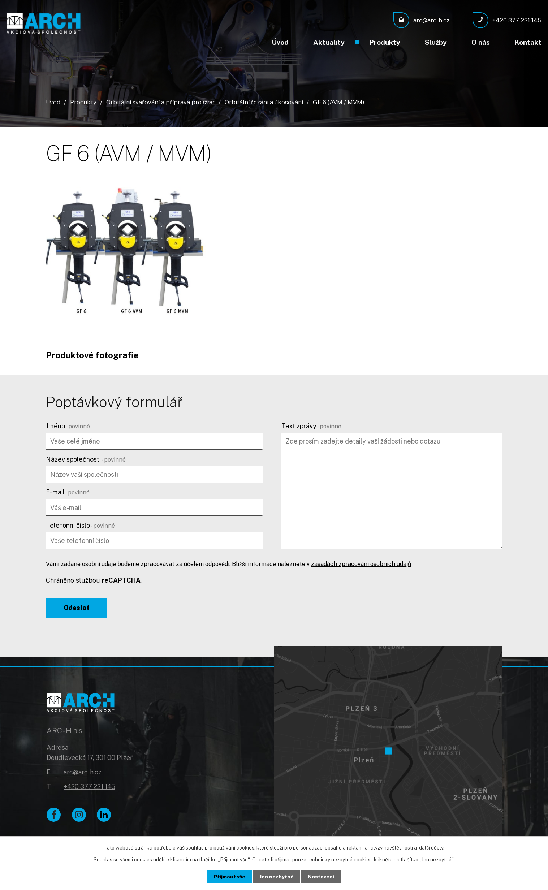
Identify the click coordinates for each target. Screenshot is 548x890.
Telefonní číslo (80, 525)
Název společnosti (86, 459)
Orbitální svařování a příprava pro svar (160, 101)
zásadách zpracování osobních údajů (361, 564)
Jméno (68, 425)
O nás (480, 42)
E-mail (68, 492)
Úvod (280, 42)
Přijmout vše (229, 877)
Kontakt (527, 42)
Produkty (384, 42)
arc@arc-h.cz (83, 773)
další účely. (431, 848)
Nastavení (321, 877)
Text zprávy (311, 425)
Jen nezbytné (277, 877)
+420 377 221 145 (89, 787)
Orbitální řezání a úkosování (264, 101)
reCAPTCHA (121, 580)
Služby (436, 42)
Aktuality (329, 42)
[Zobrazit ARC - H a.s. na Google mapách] (388, 746)
